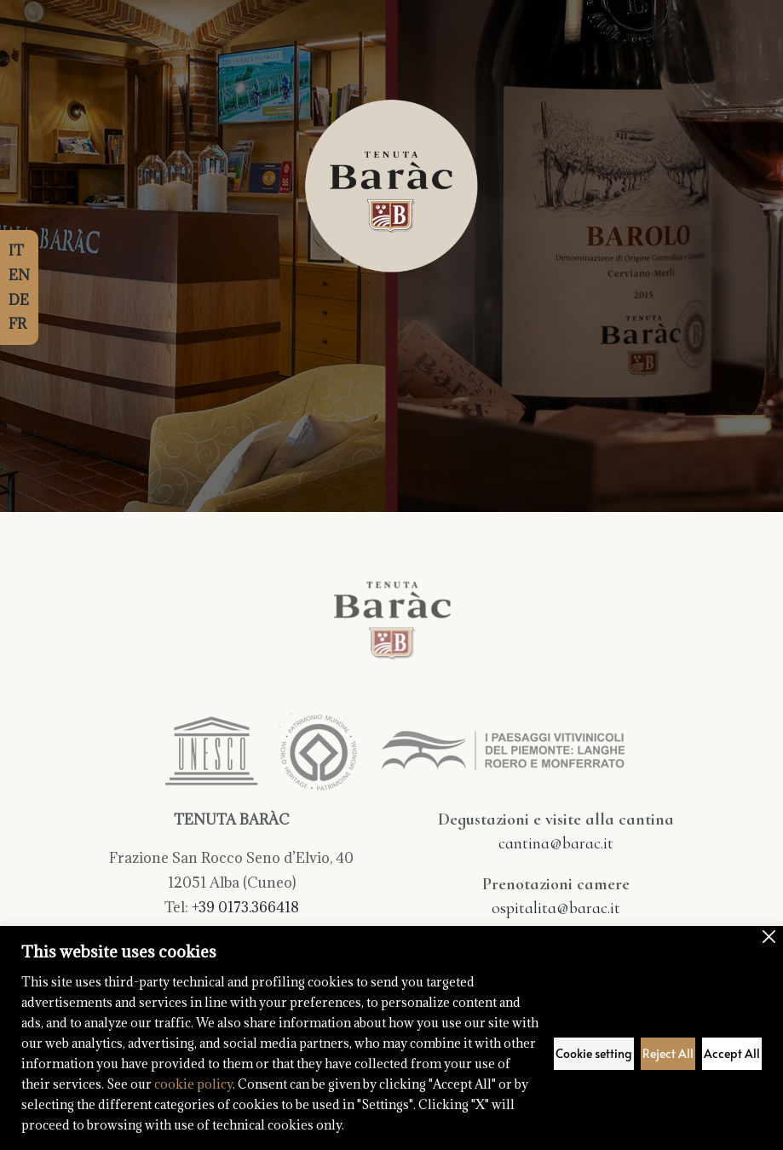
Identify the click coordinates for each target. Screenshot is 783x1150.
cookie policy (193, 1084)
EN (19, 275)
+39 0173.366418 (245, 907)
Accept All (732, 1053)
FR (17, 323)
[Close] (769, 936)
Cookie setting (594, 1053)
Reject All (668, 1053)
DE (19, 299)
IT (16, 250)
